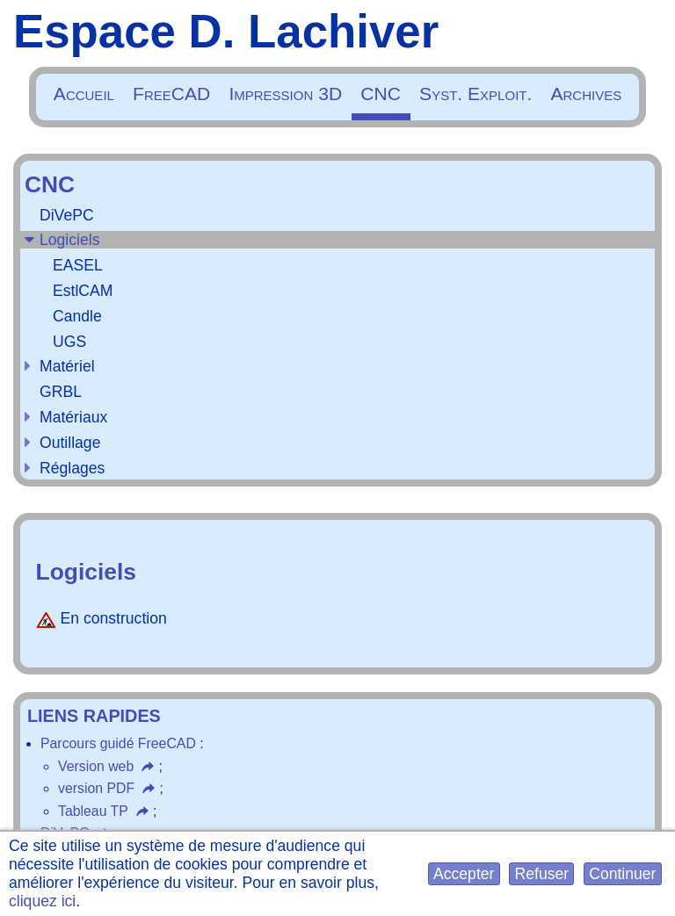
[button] (464, 874)
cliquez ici (42, 901)
